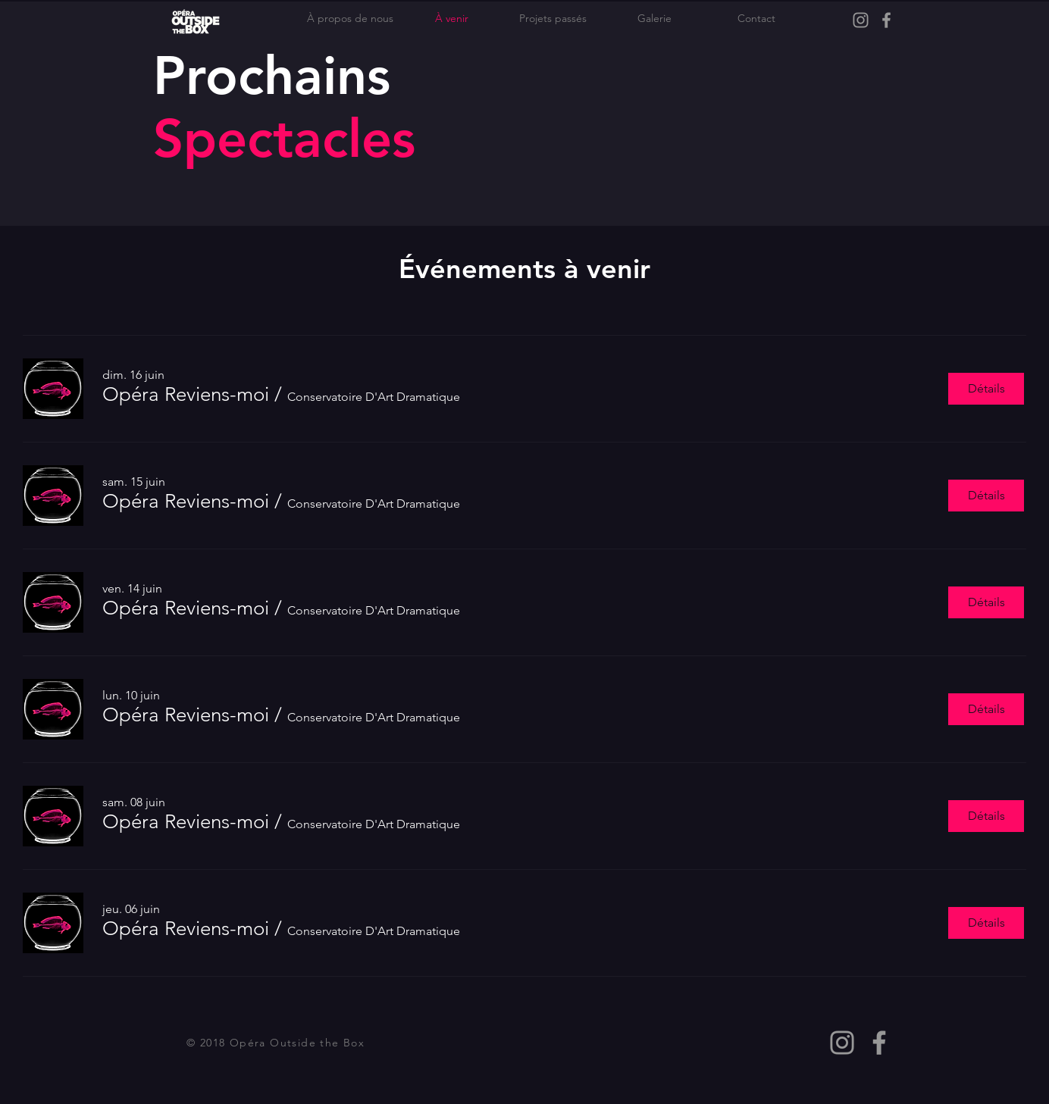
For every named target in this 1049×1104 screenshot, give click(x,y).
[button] (185, 394)
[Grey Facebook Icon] (886, 20)
